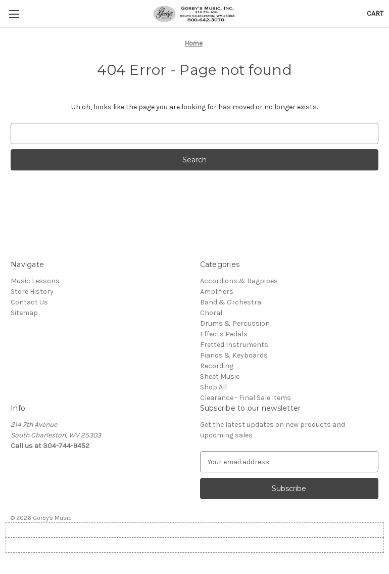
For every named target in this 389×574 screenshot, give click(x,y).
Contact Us (29, 302)
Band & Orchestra (230, 302)
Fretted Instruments (234, 344)
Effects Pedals (224, 334)
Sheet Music (220, 376)
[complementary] (315, 518)
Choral (211, 312)
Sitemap (24, 312)
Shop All (213, 387)
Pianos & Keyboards (234, 355)
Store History (32, 291)
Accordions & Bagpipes (239, 281)
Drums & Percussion (235, 323)
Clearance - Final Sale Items (245, 397)
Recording (216, 366)
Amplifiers (216, 291)
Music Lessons (35, 281)
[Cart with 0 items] (375, 13)
